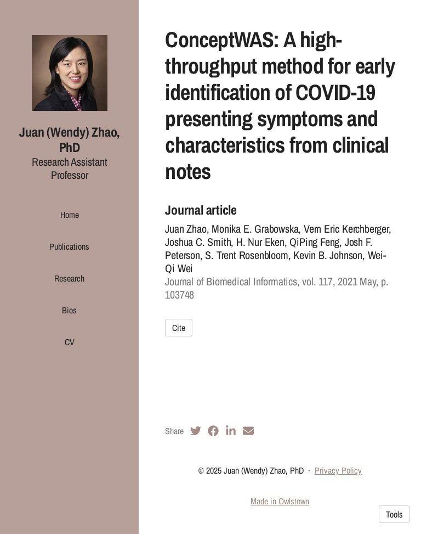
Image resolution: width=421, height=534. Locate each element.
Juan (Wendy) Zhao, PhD (69, 139)
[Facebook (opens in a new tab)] (213, 430)
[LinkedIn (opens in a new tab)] (230, 430)
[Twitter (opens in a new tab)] (195, 430)
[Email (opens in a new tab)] (248, 430)
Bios (69, 310)
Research (69, 278)
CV (70, 342)
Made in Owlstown (280, 501)
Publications (69, 246)
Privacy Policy (338, 470)
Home (69, 215)
